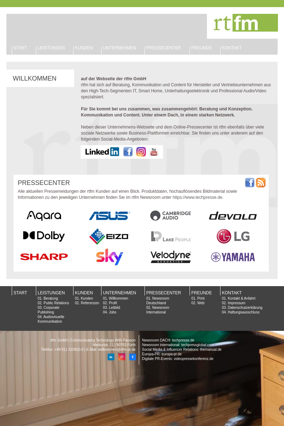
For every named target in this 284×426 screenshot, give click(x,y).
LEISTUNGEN (51, 47)
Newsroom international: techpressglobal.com (178, 345)
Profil (113, 303)
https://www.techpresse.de (197, 197)
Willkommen (118, 298)
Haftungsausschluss (244, 312)
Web (200, 303)
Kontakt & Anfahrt (242, 298)
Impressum (236, 303)
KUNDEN (84, 47)
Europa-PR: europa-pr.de (162, 354)
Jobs (112, 312)
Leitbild (114, 308)
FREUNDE (201, 47)
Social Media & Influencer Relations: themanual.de (182, 349)
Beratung (51, 298)
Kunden (87, 298)
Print (201, 298)
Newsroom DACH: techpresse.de (168, 340)
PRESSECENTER (163, 47)
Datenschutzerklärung (245, 308)
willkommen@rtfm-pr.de (117, 349)
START (20, 47)
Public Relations (56, 303)
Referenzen (90, 303)
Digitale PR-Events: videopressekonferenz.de (177, 359)
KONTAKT (232, 47)
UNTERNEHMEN (119, 292)
